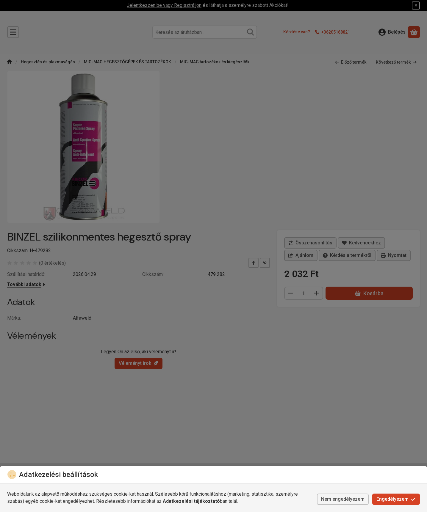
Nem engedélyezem (343, 499)
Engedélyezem (396, 499)
